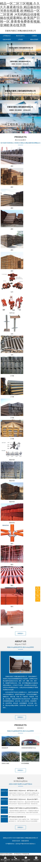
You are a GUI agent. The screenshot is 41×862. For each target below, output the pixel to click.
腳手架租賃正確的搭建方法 (17, 817)
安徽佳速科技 (25, 840)
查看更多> (20, 633)
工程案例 (34, 35)
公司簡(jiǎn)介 (7, 35)
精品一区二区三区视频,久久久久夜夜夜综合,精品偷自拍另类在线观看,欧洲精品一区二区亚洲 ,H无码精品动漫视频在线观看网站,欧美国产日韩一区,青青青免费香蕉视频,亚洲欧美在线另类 (20, 14)
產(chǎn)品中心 (20, 35)
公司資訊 (20, 39)
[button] (17, 671)
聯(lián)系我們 (34, 39)
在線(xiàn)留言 (7, 39)
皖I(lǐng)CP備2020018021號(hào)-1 (25, 843)
